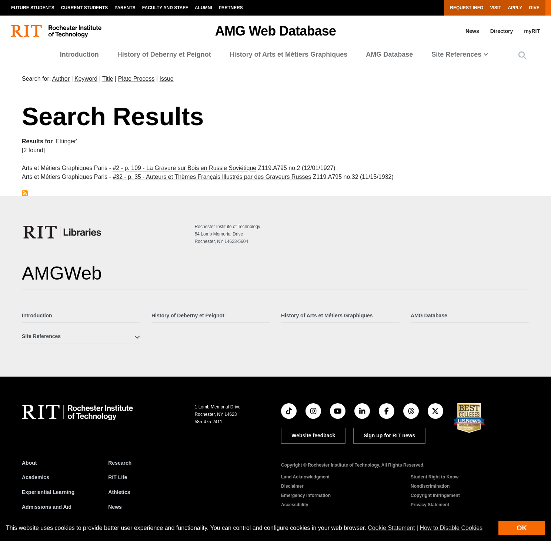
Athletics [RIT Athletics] (119, 492)
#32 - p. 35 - (129, 177)
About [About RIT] (29, 463)
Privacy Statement (430, 504)
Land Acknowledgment (305, 477)
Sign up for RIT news (389, 435)
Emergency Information (306, 495)
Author (61, 79)
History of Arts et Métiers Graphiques (288, 54)
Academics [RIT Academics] (35, 477)
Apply (515, 7)
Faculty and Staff (165, 7)
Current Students (84, 7)
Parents (124, 7)
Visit (495, 7)
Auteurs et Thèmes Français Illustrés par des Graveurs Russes (228, 177)
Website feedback (313, 435)
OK (522, 528)
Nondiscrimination (430, 486)
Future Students (32, 7)
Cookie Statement (391, 528)
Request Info (466, 7)
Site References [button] (456, 54)
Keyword (85, 79)
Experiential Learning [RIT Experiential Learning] (48, 492)
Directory (501, 31)
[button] (522, 55)
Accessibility (294, 504)
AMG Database (389, 54)
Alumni (203, 7)
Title (107, 79)
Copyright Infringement (435, 495)
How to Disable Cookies (451, 528)
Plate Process (136, 79)
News (472, 31)
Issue (166, 79)
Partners (231, 7)
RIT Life (117, 477)
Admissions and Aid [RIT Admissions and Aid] (46, 507)
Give (534, 7)
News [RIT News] (115, 507)
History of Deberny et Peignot (164, 54)
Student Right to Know (434, 477)
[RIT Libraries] (63, 232)
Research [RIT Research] (119, 463)
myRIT (532, 31)
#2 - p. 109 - (129, 168)
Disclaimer (292, 486)
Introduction (79, 54)
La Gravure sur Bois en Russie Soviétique (201, 168)
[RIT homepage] (56, 31)
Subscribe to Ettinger (25, 193)
